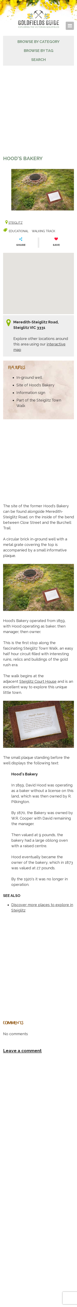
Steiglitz (15, 222)
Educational (19, 231)
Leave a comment (22, 1050)
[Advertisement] (38, 110)
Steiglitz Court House (37, 681)
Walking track (43, 231)
